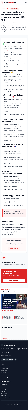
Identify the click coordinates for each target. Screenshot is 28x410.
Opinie (2, 374)
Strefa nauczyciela (4, 386)
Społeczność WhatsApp (7, 359)
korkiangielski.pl (7, 50)
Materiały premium (4, 370)
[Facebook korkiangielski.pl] (15, 359)
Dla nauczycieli (4, 384)
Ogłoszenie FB (3, 389)
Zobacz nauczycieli (14, 280)
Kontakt (2, 375)
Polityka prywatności (5, 393)
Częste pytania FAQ (4, 377)
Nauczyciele (3, 372)
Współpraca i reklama (5, 387)
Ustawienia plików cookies (6, 397)
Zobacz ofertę (4, 292)
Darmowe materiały (5, 8)
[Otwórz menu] (26, 2)
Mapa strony (3, 395)
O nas (2, 366)
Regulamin (3, 391)
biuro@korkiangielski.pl (6, 355)
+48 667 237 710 (5, 352)
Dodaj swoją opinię (14, 248)
